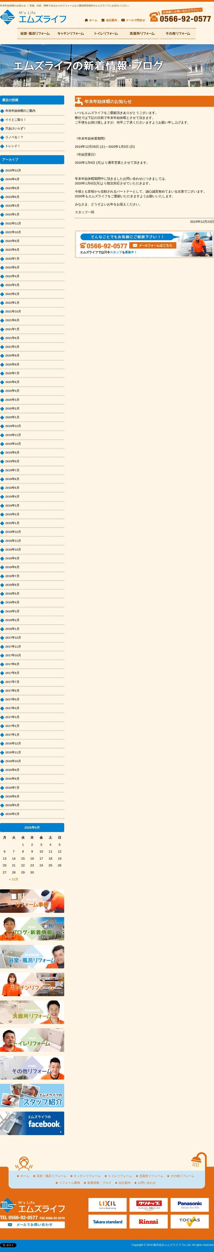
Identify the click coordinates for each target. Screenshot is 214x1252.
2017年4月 (12, 708)
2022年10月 (13, 232)
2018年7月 (12, 576)
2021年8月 (12, 320)
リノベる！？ (14, 137)
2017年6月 (12, 690)
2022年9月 (12, 241)
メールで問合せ (135, 20)
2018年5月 (12, 593)
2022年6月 (12, 267)
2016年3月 (12, 814)
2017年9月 (12, 664)
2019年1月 (12, 523)
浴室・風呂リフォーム (52, 1176)
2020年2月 (12, 408)
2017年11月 (13, 646)
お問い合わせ (147, 1182)
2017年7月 (12, 681)
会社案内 (111, 20)
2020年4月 (12, 390)
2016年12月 (13, 743)
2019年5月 (12, 487)
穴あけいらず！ (15, 128)
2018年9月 (12, 558)
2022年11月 (13, 223)
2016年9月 (12, 770)
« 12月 (13, 879)
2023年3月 (12, 205)
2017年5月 (12, 699)
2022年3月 (12, 285)
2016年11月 (13, 752)
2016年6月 (12, 796)
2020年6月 (12, 382)
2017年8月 (12, 673)
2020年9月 (12, 355)
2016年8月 (12, 778)
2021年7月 (12, 329)
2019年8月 (12, 461)
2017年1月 (12, 734)
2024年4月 (12, 179)
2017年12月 (13, 637)
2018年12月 (13, 531)
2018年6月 (12, 584)
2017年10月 (13, 655)
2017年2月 (12, 726)
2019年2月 (12, 514)
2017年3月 (12, 717)
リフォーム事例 (69, 1182)
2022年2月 (12, 294)
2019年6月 (12, 479)
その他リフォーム (183, 1176)
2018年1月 (12, 628)
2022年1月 (12, 302)
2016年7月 (12, 787)
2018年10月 (13, 549)
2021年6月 (12, 338)
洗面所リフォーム (151, 1176)
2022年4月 (12, 276)
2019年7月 (12, 470)
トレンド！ (12, 146)
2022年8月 (12, 249)
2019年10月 (13, 443)
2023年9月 (12, 188)
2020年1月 (12, 417)
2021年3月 (12, 346)
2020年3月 (12, 399)
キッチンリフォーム (87, 1176)
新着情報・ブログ (99, 1182)
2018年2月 (12, 620)
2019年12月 (13, 426)
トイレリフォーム (120, 1176)
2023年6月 (12, 197)
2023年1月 (12, 214)
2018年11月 (13, 540)
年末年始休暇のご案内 (20, 110)
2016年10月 (13, 761)
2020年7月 (12, 373)
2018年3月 (12, 611)
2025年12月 (13, 170)
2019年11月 (13, 435)
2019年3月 (12, 505)
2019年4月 (12, 496)
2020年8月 (12, 364)
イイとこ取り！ (15, 119)
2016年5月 (12, 805)
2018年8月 (12, 567)
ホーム (93, 20)
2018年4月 (12, 602)
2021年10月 (13, 311)
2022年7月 (12, 258)
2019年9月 (12, 452)
